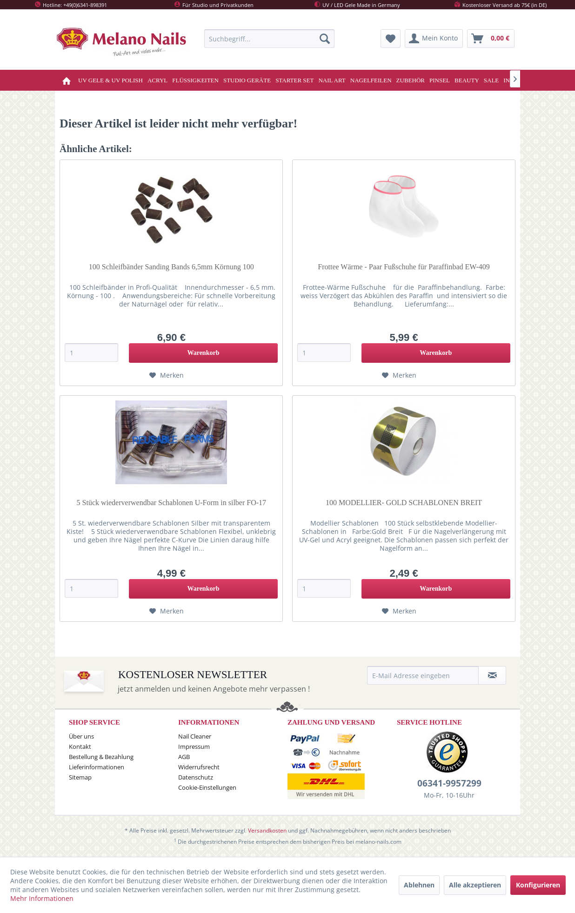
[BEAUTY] (466, 80)
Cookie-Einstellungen (207, 787)
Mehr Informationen (42, 898)
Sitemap (80, 777)
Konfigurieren (538, 884)
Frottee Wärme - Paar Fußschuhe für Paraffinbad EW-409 (404, 267)
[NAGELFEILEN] (371, 80)
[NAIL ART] (332, 80)
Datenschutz (195, 777)
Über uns (81, 736)
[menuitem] (269, 38)
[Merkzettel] (391, 38)
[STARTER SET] (294, 80)
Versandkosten (267, 830)
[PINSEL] (439, 80)
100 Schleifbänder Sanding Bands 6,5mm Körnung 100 (171, 267)
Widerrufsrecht (199, 767)
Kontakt (80, 746)
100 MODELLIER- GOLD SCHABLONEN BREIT (404, 502)
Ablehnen (419, 884)
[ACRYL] (157, 80)
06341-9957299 (449, 783)
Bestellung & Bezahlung (101, 757)
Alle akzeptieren (475, 884)
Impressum (194, 746)
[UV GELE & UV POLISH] (110, 80)
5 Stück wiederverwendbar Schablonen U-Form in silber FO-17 (171, 502)
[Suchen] (324, 38)
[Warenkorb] (491, 38)
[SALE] (491, 80)
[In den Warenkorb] (203, 353)
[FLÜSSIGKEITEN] (195, 80)
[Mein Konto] (434, 38)
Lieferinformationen (96, 767)
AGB (184, 757)
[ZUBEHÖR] (410, 80)
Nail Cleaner (194, 736)
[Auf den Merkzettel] (166, 375)
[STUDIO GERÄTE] (247, 80)
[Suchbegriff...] (269, 38)
